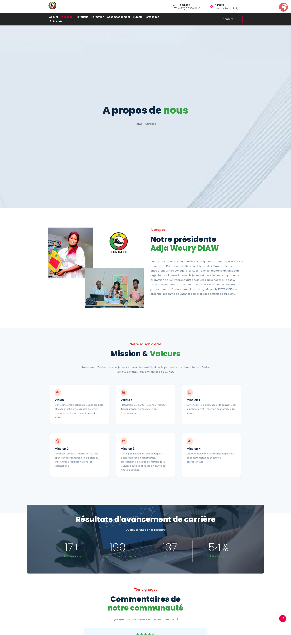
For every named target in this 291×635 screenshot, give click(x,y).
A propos (67, 17)
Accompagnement (118, 17)
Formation (97, 17)
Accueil (53, 17)
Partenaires (152, 17)
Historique (82, 17)
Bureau (137, 17)
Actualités (56, 21)
